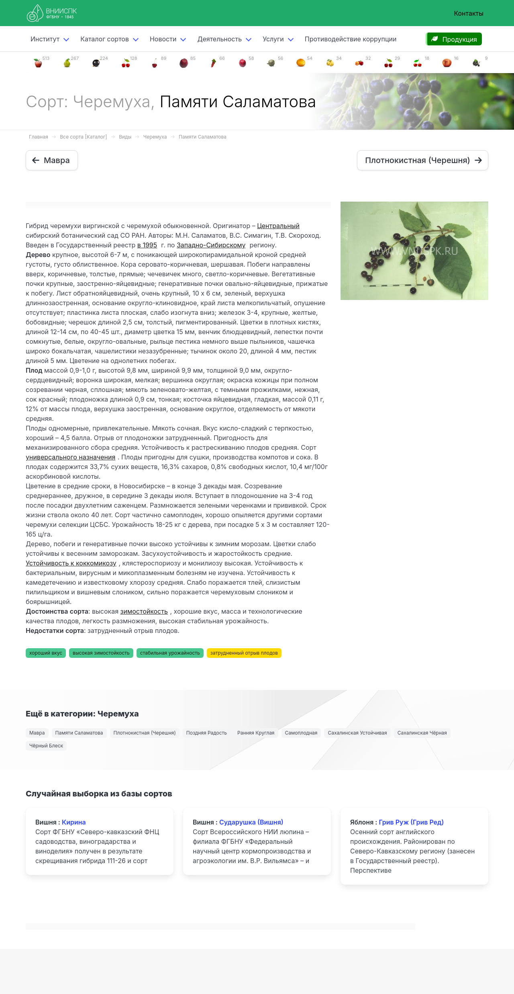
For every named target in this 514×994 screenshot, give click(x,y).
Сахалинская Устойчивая (357, 733)
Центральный (278, 226)
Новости (163, 39)
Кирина (74, 822)
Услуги (273, 39)
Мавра (37, 733)
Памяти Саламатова (202, 137)
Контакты (468, 13)
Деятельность (219, 39)
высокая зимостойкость (101, 653)
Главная (38, 137)
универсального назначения (70, 457)
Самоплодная (301, 733)
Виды (125, 137)
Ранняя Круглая (255, 733)
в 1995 (147, 245)
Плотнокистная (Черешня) (145, 733)
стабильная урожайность (170, 653)
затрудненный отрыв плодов (244, 653)
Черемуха (155, 137)
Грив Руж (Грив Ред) (411, 822)
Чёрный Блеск (46, 746)
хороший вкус (45, 653)
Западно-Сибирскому (211, 245)
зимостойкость (144, 611)
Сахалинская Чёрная (422, 733)
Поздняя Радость (206, 733)
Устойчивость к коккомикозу (71, 563)
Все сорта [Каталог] (83, 137)
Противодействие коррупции (351, 39)
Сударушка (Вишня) (251, 822)
